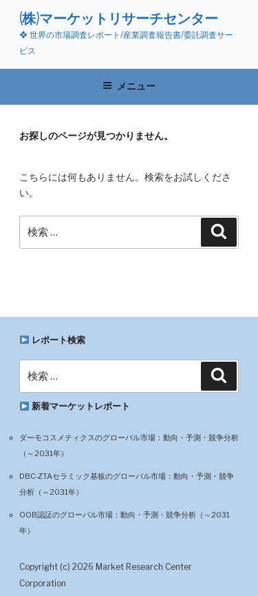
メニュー (129, 86)
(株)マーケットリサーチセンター (118, 18)
